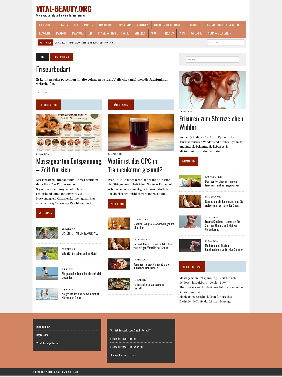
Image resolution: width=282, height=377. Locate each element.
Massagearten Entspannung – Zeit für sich (65, 166)
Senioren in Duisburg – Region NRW (204, 284)
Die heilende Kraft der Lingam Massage (206, 303)
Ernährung (103, 25)
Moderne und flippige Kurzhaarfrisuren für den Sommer (225, 249)
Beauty (60, 25)
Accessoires (42, 25)
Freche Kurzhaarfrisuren (123, 340)
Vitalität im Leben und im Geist (76, 250)
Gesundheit (189, 25)
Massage (74, 33)
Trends (165, 33)
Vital (179, 33)
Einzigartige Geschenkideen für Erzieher (207, 298)
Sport (152, 33)
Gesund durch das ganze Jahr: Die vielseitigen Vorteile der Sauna (151, 247)
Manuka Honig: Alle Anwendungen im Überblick (152, 227)
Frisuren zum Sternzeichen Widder (213, 124)
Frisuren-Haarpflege (164, 25)
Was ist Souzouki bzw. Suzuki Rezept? (130, 332)
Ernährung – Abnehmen (130, 25)
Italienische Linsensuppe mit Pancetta (148, 288)
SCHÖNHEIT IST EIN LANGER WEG (76, 230)
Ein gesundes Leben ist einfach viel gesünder (77, 272)
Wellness (193, 33)
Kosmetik (41, 33)
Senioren (136, 33)
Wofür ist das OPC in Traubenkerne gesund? (134, 166)
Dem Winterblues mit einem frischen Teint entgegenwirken (227, 185)
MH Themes (73, 373)
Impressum (42, 336)
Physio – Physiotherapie (110, 33)
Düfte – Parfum (80, 25)
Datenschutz (43, 328)
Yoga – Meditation (216, 33)
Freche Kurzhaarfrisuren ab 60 (126, 348)
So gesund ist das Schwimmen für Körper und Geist (77, 293)
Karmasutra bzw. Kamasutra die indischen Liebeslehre (150, 268)
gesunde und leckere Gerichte (220, 25)
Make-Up (58, 33)
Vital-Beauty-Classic (47, 344)
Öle (87, 33)
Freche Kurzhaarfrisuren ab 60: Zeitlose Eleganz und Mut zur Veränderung (224, 227)
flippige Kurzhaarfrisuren (123, 356)
